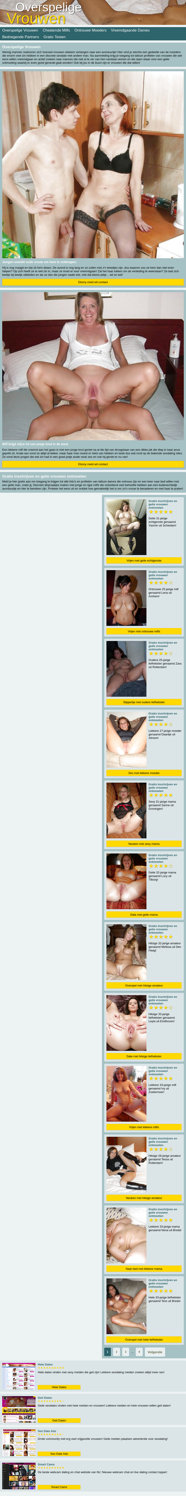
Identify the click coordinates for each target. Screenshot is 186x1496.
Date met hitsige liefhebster (144, 1056)
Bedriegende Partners (20, 37)
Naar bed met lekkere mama (144, 1268)
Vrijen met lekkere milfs (144, 1127)
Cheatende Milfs (56, 30)
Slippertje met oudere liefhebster (144, 702)
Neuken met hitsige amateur (144, 1198)
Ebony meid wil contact (93, 282)
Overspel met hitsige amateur (144, 985)
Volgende (155, 1352)
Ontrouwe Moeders (90, 30)
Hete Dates (59, 1387)
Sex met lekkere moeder (144, 773)
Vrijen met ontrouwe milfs (144, 631)
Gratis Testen (54, 37)
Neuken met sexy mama (144, 843)
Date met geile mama (144, 914)
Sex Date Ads (59, 1453)
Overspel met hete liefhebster (144, 1339)
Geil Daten (59, 1420)
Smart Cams (59, 1487)
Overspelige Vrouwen (20, 30)
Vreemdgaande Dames (130, 30)
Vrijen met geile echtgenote (143, 560)
